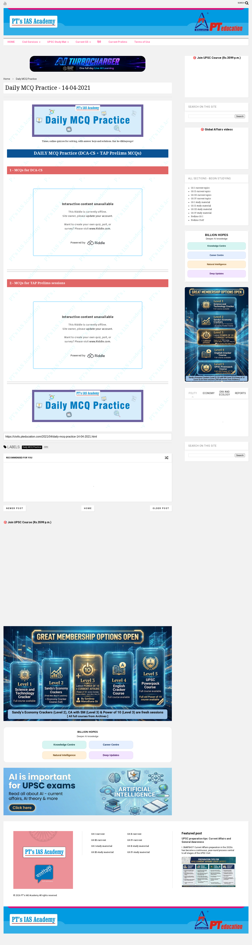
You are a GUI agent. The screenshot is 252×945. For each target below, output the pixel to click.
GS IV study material (201, 213)
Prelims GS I (197, 216)
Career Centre (111, 744)
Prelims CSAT (197, 220)
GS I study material (200, 202)
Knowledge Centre (64, 744)
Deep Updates (111, 755)
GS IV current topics (201, 198)
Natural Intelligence (64, 755)
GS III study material (201, 209)
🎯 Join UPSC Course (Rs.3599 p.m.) (27, 522)
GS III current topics (201, 195)
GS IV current (134, 840)
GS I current (98, 834)
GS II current (134, 834)
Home (7, 78)
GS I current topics (200, 188)
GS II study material (201, 206)
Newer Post (14, 508)
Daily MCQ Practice (26, 78)
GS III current (98, 840)
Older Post (161, 508)
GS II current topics (200, 191)
